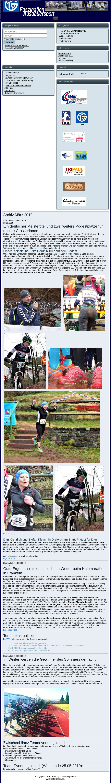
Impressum (9, 90)
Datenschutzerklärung (14, 93)
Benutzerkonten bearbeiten (18, 85)
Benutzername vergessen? (17, 45)
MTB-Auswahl (64, 53)
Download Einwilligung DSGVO (18, 78)
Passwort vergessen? (14, 48)
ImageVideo (9, 75)
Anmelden (9, 42)
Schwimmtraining (65, 60)
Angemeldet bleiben (13, 39)
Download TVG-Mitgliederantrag (18, 80)
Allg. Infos (8, 88)
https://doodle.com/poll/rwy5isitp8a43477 (21, 769)
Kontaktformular (11, 73)
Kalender (62, 58)
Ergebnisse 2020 (65, 56)
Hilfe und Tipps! (11, 83)
